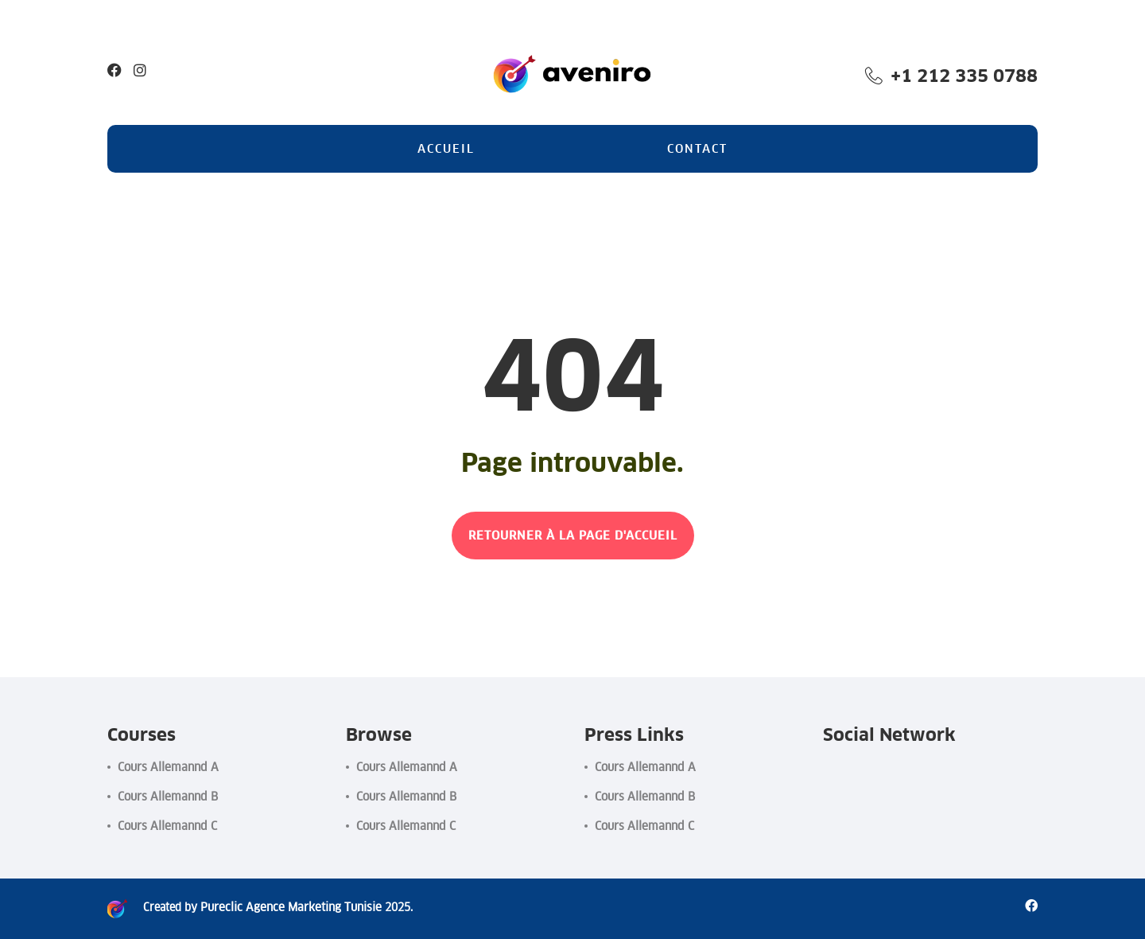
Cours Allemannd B (168, 796)
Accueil (446, 149)
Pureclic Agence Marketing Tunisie (284, 907)
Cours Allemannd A (168, 766)
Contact (697, 149)
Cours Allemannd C (167, 825)
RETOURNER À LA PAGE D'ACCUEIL (572, 535)
